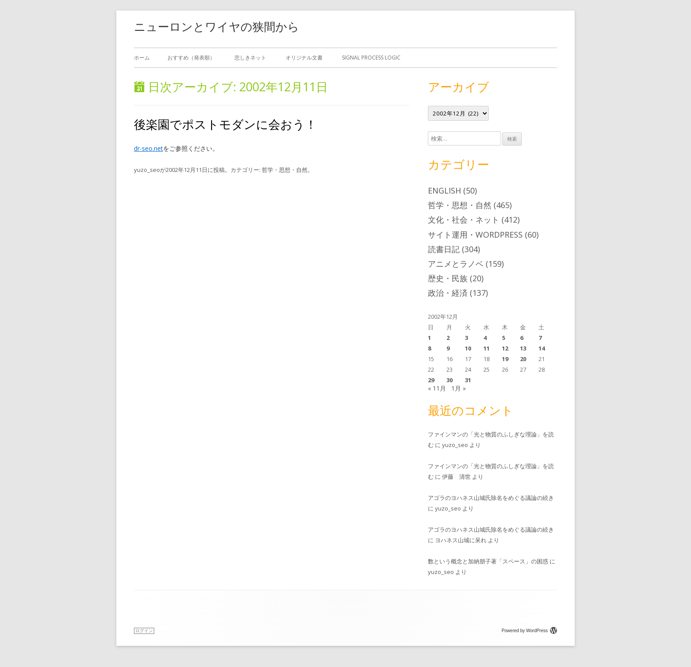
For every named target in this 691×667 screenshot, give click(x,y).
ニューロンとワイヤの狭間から (216, 26)
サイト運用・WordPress (475, 234)
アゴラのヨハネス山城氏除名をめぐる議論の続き (491, 498)
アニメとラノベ (455, 263)
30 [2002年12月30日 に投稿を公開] (449, 380)
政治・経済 (448, 292)
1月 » (458, 388)
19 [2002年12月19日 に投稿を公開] (505, 359)
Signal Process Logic (371, 57)
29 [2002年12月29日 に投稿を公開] (431, 380)
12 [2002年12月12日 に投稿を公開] (505, 348)
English (444, 190)
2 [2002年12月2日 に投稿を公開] (448, 338)
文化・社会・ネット (463, 219)
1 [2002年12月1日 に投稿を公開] (429, 338)
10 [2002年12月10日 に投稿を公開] (468, 348)
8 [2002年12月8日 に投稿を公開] (429, 348)
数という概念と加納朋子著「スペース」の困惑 (488, 561)
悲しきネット (250, 57)
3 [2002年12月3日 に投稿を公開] (466, 338)
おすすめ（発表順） (191, 57)
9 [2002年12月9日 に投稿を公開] (448, 348)
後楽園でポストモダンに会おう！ (225, 124)
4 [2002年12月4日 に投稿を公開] (485, 338)
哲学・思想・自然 (285, 170)
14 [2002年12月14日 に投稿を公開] (542, 348)
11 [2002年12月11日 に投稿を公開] (486, 348)
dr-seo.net (148, 148)
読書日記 (444, 249)
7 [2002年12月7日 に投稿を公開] (540, 338)
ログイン (144, 630)
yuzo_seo (147, 170)
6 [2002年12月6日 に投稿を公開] (521, 338)
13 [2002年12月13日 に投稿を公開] (523, 348)
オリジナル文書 (304, 57)
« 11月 (437, 388)
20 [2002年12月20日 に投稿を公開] (523, 359)
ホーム (142, 57)
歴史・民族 (448, 278)
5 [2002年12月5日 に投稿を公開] (503, 338)
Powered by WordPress (529, 630)
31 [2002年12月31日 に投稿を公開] (468, 380)
